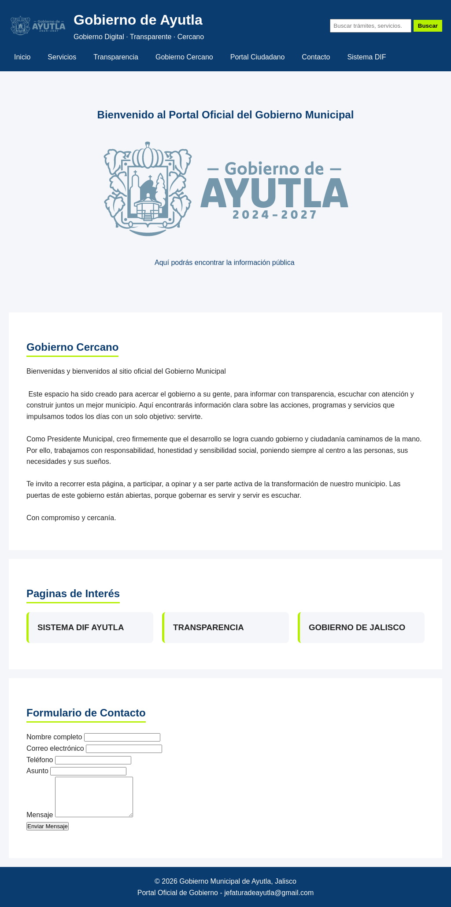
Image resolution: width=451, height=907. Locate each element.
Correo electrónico (55, 748)
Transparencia (115, 57)
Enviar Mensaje (47, 826)
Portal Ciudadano (257, 57)
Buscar (428, 25)
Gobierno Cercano (184, 57)
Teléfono (39, 760)
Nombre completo (54, 737)
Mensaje (39, 815)
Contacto (316, 57)
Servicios (62, 57)
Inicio (22, 57)
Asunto (37, 771)
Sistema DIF (366, 57)
